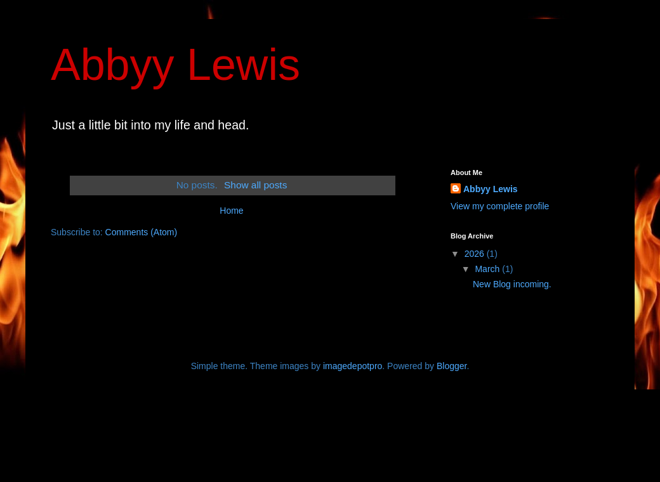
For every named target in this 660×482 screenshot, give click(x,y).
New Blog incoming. (512, 284)
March (488, 269)
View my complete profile (500, 206)
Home (231, 210)
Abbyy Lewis (175, 64)
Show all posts (255, 184)
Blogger (451, 366)
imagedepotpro (352, 366)
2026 (476, 254)
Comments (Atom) (141, 232)
